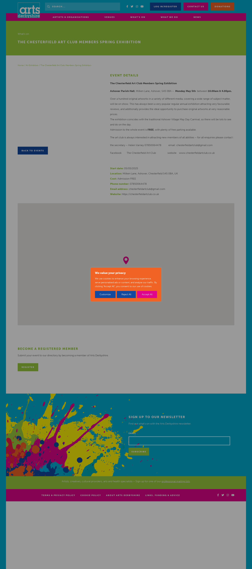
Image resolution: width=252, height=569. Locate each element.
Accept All (147, 294)
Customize (105, 294)
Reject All (126, 294)
